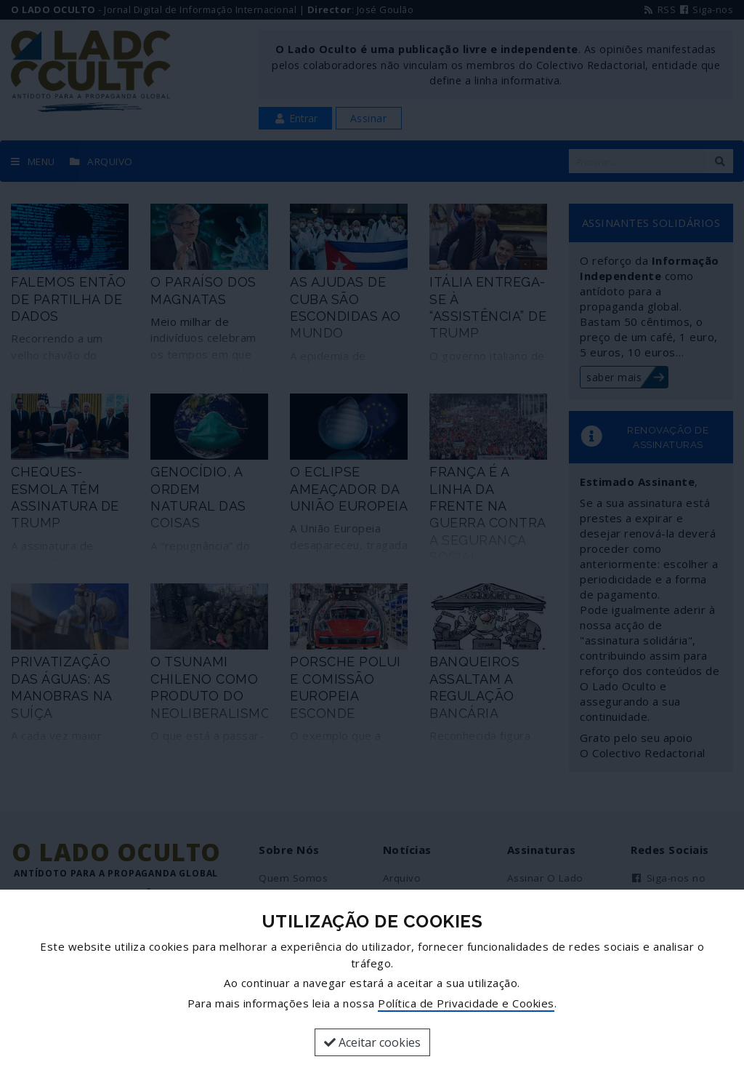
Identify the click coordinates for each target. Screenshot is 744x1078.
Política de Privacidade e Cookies (466, 1003)
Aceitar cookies (372, 1042)
